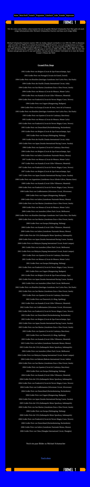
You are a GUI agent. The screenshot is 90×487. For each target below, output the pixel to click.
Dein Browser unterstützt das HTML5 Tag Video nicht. (45, 6)
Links (56, 15)
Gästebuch (49, 15)
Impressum (70, 15)
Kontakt (62, 15)
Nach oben (46, 458)
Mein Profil (23, 15)
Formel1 (32, 15)
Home (16, 15)
